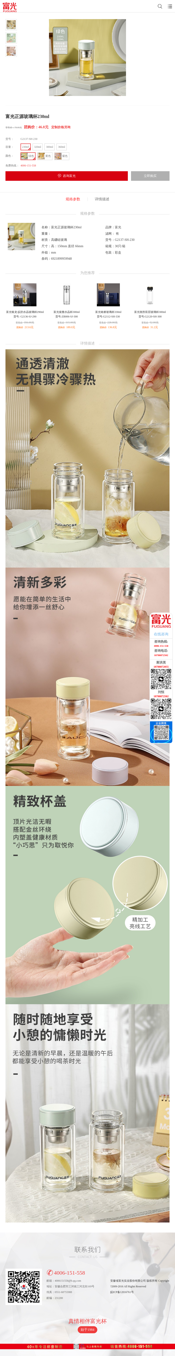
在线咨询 (161, 634)
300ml (49, 146)
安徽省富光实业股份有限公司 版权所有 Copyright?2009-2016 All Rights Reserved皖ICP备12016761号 (139, 1286)
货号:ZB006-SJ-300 (66, 316)
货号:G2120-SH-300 (150, 316)
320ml (37, 146)
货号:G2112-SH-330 (108, 316)
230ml (25, 146)
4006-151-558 (65, 1272)
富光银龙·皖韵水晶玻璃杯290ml (25, 312)
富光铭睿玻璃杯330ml (108, 312)
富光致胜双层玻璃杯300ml (150, 312)
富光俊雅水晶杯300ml (67, 312)
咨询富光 (69, 176)
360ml (61, 146)
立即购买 (150, 176)
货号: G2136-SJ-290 (24, 316)
